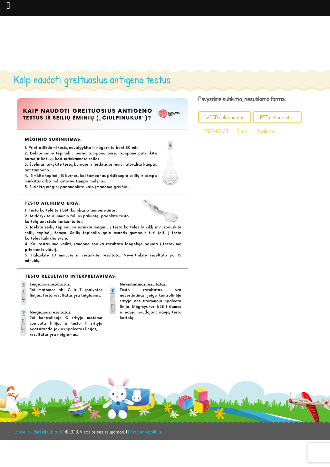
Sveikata (265, 131)
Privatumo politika (145, 431)
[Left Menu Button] (8, 5)
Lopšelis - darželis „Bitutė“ (39, 431)
